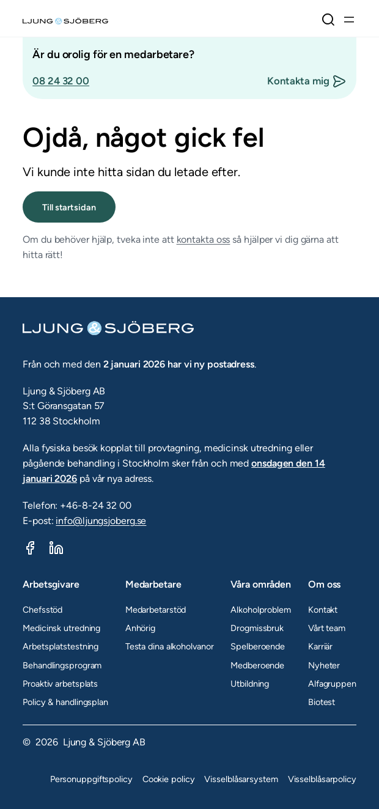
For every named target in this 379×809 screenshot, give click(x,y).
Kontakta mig (298, 81)
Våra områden (260, 584)
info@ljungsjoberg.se (101, 520)
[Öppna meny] (349, 19)
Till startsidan (69, 207)
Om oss (324, 584)
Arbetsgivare (51, 584)
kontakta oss (203, 239)
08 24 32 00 (60, 81)
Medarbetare (153, 584)
